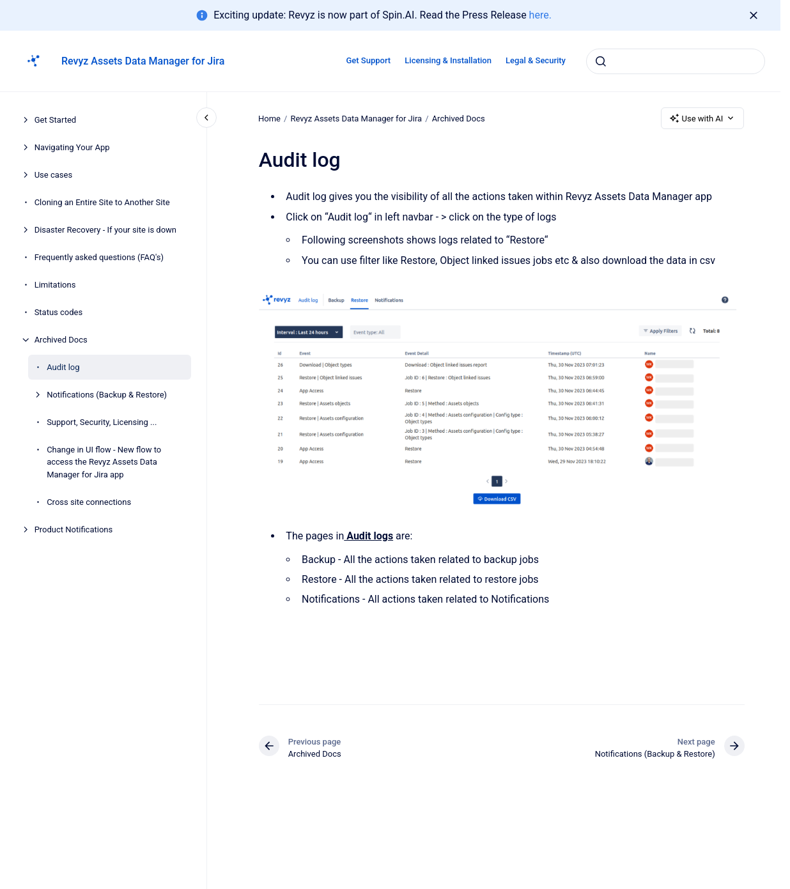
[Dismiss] (753, 15)
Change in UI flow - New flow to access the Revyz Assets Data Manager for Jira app (104, 462)
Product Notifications (74, 529)
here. (540, 15)
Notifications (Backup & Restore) (107, 394)
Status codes (59, 312)
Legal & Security (536, 60)
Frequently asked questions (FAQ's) (99, 257)
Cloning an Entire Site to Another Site (102, 202)
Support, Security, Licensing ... (102, 422)
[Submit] (601, 61)
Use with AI (702, 118)
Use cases (53, 175)
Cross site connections (89, 502)
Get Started (55, 120)
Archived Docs (61, 339)
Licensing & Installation (448, 60)
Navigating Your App (72, 147)
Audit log (63, 367)
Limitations (55, 285)
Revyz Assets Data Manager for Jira (142, 61)
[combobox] (675, 61)
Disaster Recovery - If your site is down (105, 230)
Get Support (368, 60)
